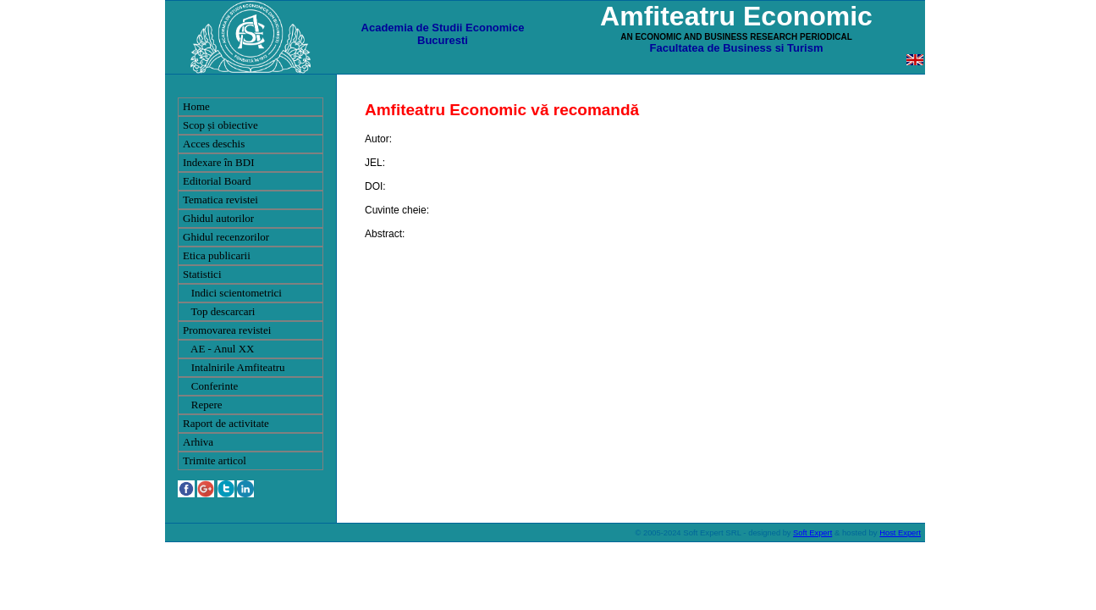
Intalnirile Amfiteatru (234, 367)
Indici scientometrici (232, 292)
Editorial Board (217, 181)
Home (196, 106)
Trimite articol (214, 460)
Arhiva (198, 441)
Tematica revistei (220, 199)
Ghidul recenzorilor (226, 236)
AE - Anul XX (219, 348)
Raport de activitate (226, 423)
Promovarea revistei (227, 330)
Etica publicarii (217, 255)
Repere (203, 404)
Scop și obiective (220, 125)
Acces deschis (214, 143)
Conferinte (210, 386)
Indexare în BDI (218, 162)
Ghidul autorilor (218, 218)
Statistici (202, 274)
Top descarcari (219, 311)
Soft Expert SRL (711, 532)
